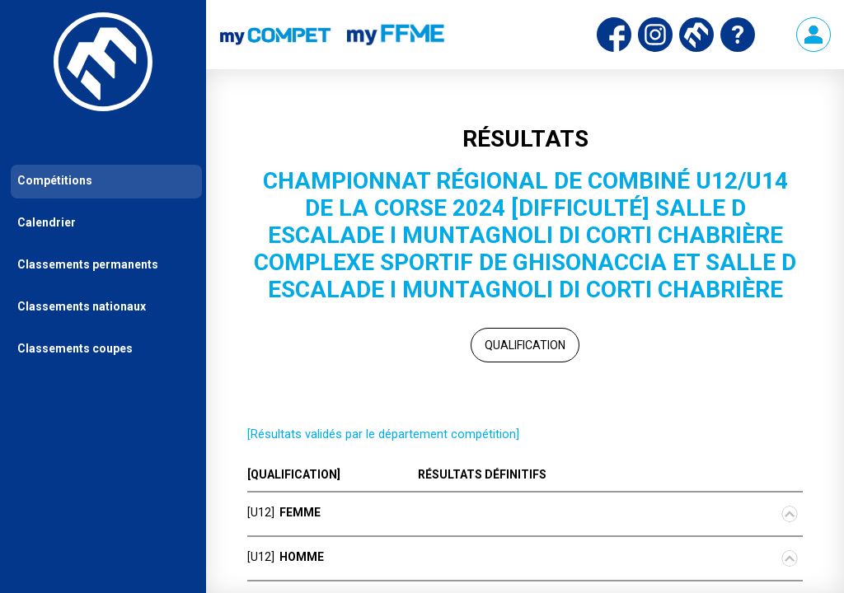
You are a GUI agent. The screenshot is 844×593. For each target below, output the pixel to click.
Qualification (525, 345)
